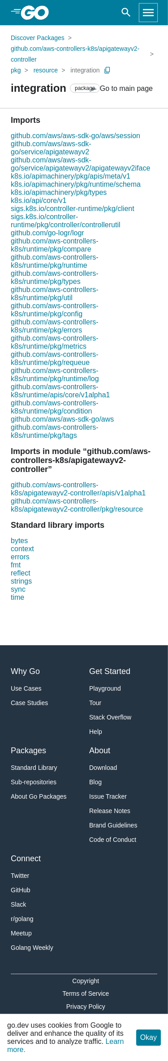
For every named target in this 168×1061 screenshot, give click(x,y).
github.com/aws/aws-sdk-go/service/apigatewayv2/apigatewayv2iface (80, 164)
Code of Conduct (112, 839)
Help (95, 731)
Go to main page (121, 89)
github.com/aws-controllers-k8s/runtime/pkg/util (55, 293)
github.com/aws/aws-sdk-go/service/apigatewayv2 (51, 148)
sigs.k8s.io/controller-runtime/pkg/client (72, 208)
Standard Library (34, 767)
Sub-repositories (33, 782)
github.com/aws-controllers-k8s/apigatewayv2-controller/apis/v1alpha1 (78, 489)
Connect (26, 858)
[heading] (38, 12)
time (17, 597)
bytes (19, 540)
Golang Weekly (32, 947)
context (22, 549)
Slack (18, 904)
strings (21, 581)
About (99, 750)
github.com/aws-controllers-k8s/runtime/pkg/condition (55, 407)
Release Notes (109, 810)
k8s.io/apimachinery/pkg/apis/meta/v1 (70, 176)
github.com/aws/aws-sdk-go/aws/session (75, 135)
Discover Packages (38, 37)
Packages (28, 750)
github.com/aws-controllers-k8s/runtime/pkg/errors (55, 326)
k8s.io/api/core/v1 (39, 200)
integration (84, 70)
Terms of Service (85, 993)
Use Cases (26, 688)
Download (103, 767)
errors (20, 557)
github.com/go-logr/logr (47, 233)
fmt (16, 565)
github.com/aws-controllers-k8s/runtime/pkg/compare (55, 245)
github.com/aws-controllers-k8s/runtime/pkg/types (55, 277)
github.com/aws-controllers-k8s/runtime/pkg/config (55, 310)
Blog (95, 782)
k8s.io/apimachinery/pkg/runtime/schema (76, 184)
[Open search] (126, 12)
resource (46, 70)
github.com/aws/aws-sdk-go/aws (62, 419)
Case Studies (29, 702)
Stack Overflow (110, 717)
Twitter (20, 875)
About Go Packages (39, 796)
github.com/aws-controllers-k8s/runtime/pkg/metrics (55, 342)
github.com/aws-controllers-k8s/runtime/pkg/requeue (55, 358)
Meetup (21, 933)
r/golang (22, 918)
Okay (148, 1037)
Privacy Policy (85, 1006)
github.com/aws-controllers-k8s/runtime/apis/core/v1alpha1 (60, 391)
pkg (16, 70)
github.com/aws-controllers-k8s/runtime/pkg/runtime (55, 261)
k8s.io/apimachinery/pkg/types (59, 192)
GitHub (20, 890)
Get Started (109, 671)
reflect (20, 573)
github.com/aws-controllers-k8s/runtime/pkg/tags (55, 431)
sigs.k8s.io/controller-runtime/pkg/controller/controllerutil (66, 221)
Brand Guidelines (113, 825)
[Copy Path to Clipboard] (107, 70)
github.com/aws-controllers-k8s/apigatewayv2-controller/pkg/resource (77, 505)
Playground (105, 688)
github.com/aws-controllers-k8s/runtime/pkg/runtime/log (55, 374)
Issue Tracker (108, 796)
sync (18, 589)
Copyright (85, 981)
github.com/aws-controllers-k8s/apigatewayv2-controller (75, 54)
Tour (95, 702)
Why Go (25, 671)
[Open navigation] (148, 13)
